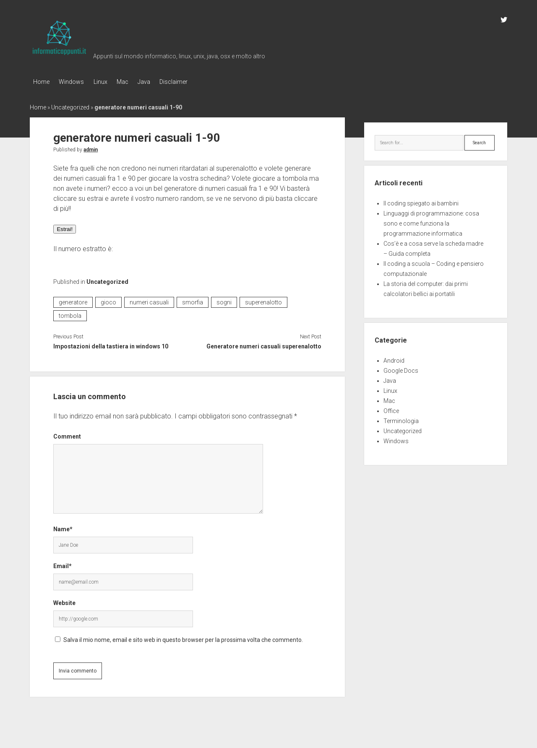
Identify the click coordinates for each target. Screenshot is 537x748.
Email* (62, 564)
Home (41, 81)
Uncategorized (70, 105)
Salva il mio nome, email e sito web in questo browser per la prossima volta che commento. (183, 638)
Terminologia (401, 419)
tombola (70, 313)
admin (90, 148)
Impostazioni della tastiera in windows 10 (110, 344)
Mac (132, 81)
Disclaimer (190, 81)
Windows (74, 81)
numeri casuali (149, 300)
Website (64, 601)
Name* (63, 527)
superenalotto (263, 300)
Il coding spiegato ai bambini (421, 201)
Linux (107, 81)
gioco (108, 300)
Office (391, 409)
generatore (73, 300)
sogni (224, 300)
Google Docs (400, 369)
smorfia (192, 300)
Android (393, 359)
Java (157, 81)
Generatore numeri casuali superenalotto (263, 344)
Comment (67, 434)
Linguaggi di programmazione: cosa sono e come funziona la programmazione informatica (431, 221)
